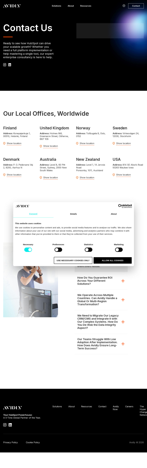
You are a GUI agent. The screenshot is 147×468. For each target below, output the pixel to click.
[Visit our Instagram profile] (4, 424)
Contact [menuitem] (102, 406)
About (71, 6)
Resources (85, 6)
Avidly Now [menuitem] (116, 408)
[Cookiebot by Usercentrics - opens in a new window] (120, 206)
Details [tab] (73, 214)
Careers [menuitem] (129, 406)
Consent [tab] (33, 214)
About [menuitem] (71, 406)
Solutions (56, 6)
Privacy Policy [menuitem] (10, 442)
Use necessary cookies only (73, 260)
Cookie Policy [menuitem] (33, 442)
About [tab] (114, 214)
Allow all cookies (113, 260)
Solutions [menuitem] (57, 406)
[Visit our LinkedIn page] (10, 424)
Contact (136, 6)
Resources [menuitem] (86, 406)
